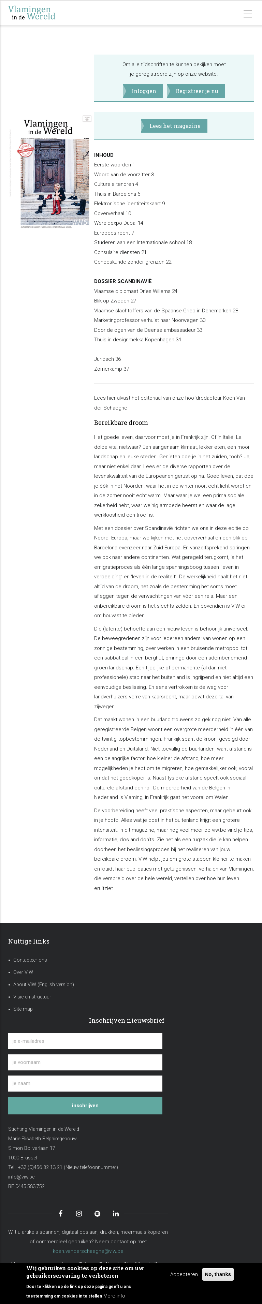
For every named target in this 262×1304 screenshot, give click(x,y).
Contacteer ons (30, 960)
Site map (23, 1009)
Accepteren (184, 1274)
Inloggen (144, 90)
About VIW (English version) (43, 985)
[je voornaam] (85, 1062)
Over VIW (23, 972)
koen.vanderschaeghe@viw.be (88, 1251)
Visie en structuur (32, 997)
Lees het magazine (175, 125)
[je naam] (85, 1084)
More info (114, 1296)
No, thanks (218, 1274)
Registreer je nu (197, 90)
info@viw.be (21, 1177)
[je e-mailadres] (85, 1041)
